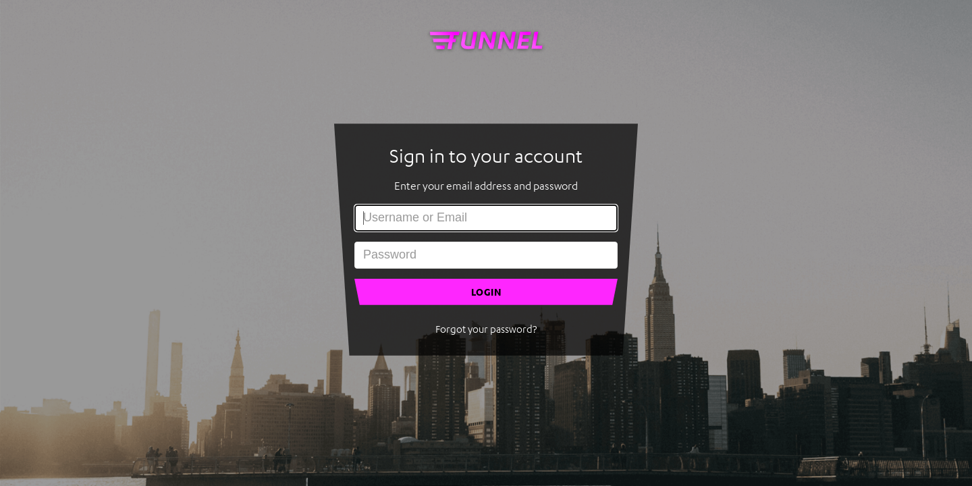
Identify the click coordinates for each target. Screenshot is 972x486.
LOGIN (486, 292)
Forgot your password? (486, 328)
